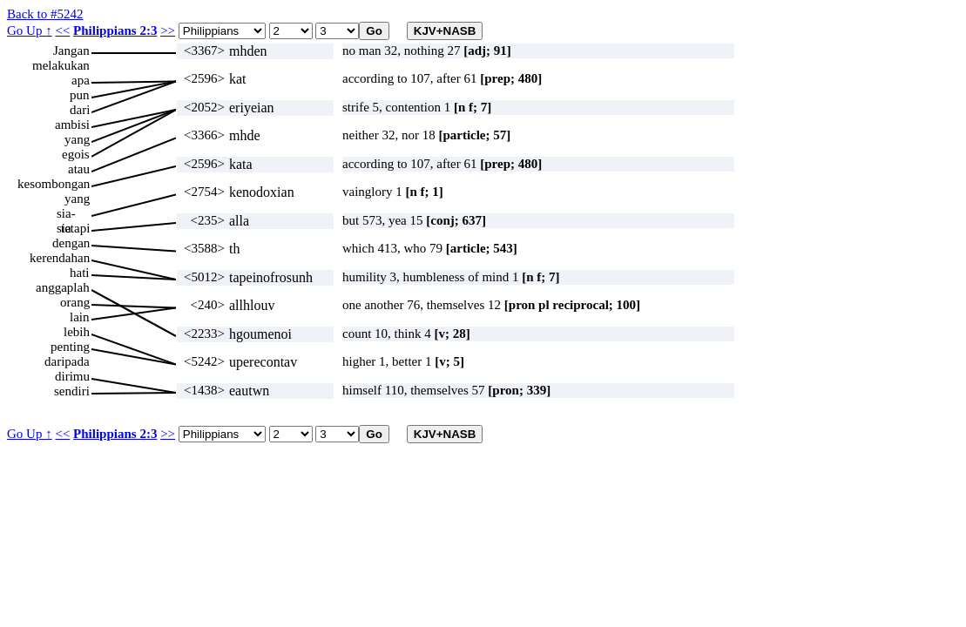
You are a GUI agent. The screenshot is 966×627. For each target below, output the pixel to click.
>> (167, 30)
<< (62, 30)
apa (80, 80)
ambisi (72, 124)
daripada (67, 361)
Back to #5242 (45, 14)
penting (70, 347)
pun (80, 95)
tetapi (75, 228)
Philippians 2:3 (115, 30)
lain (80, 317)
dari (80, 110)
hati (80, 273)
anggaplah (63, 287)
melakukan (61, 65)
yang (77, 139)
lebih (77, 332)
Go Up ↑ (29, 30)
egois (76, 154)
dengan (71, 243)
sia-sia (66, 213)
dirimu (72, 376)
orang (75, 302)
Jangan (71, 50)
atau (79, 169)
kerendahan (60, 258)
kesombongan (53, 184)
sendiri (72, 391)
